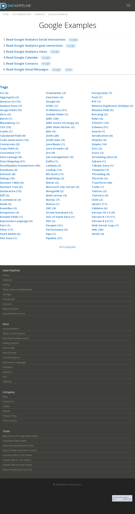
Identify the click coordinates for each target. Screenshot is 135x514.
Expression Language (14, 362)
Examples (40, 14)
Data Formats (9, 352)
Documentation (21, 14)
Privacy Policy (9, 415)
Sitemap (7, 381)
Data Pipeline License (14, 313)
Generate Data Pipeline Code (18, 445)
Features (7, 279)
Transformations (11, 357)
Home (6, 14)
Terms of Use (10, 420)
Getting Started (11, 343)
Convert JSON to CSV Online (17, 455)
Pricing (6, 284)
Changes (7, 294)
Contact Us (8, 401)
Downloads (9, 299)
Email (68, 69)
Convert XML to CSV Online (17, 460)
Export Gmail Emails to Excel (17, 469)
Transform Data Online (15, 440)
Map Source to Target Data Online (20, 435)
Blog (5, 396)
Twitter (6, 406)
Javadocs (7, 371)
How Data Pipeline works (16, 338)
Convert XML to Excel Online (17, 464)
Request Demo (11, 308)
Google (73, 39)
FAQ (5, 376)
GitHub (6, 411)
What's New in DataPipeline (17, 289)
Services (7, 303)
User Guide (9, 347)
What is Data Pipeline (14, 333)
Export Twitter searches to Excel (20, 450)
